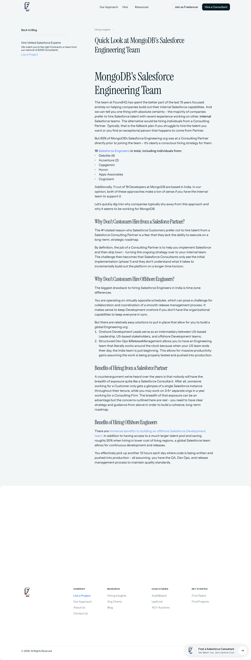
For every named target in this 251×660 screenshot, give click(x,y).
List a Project (29, 54)
